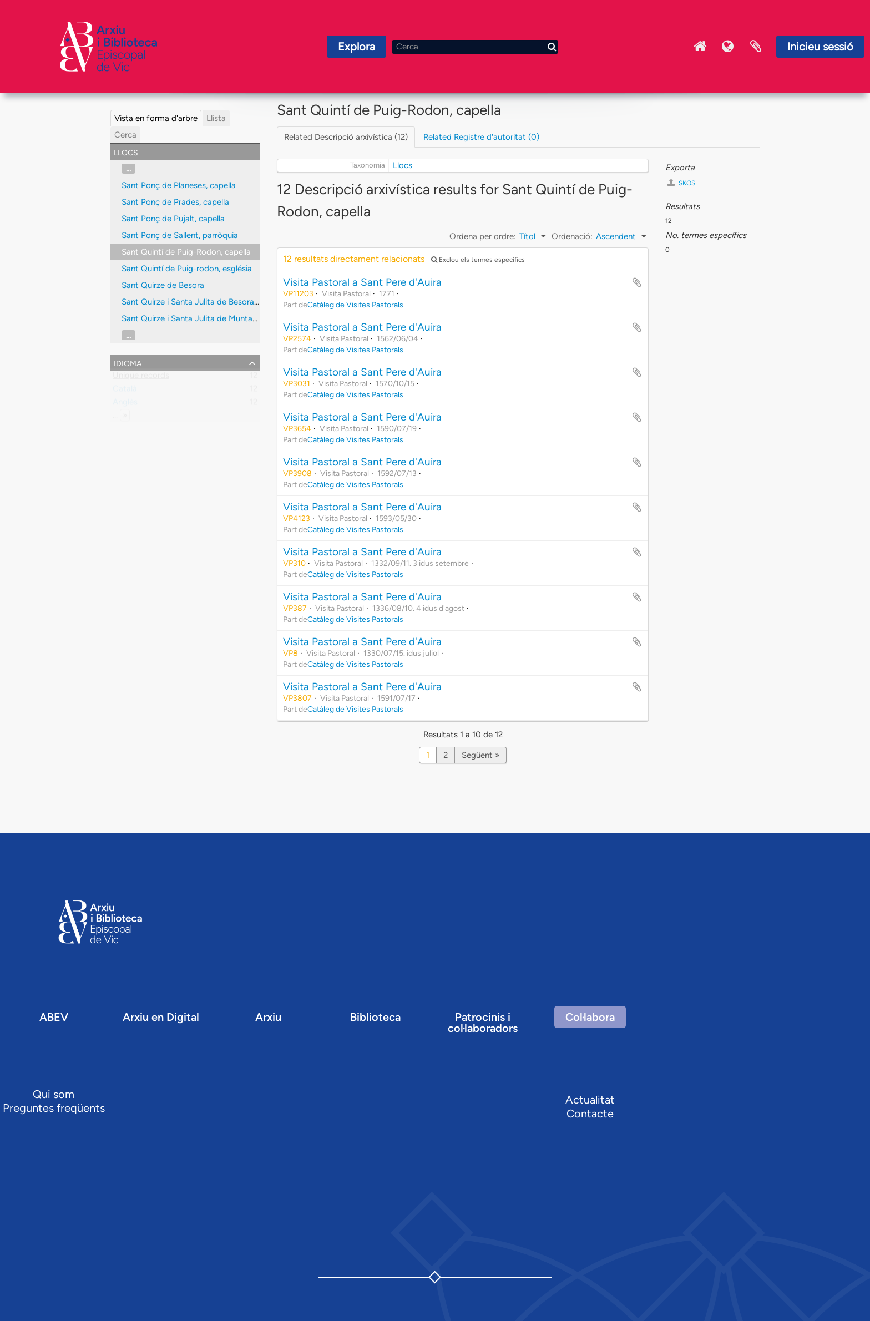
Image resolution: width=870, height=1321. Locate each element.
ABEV (53, 1017)
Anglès (125, 404)
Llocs (402, 165)
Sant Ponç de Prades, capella (175, 202)
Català (125, 391)
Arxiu (268, 1017)
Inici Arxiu (700, 46)
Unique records (141, 378)
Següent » (480, 755)
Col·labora (590, 1017)
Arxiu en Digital (161, 1017)
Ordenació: (572, 236)
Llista (216, 118)
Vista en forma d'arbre (156, 118)
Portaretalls (756, 46)
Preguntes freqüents (54, 1108)
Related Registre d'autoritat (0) (481, 137)
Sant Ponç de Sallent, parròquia (180, 235)
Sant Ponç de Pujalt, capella (173, 219)
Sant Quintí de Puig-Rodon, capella (186, 252)
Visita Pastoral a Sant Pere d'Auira (362, 282)
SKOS (681, 183)
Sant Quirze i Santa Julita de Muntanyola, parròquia (217, 318)
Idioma (728, 46)
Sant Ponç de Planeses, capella (179, 185)
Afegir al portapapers (637, 282)
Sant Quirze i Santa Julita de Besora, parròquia (208, 302)
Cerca (125, 135)
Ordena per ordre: (482, 236)
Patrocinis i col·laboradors (483, 1022)
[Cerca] (475, 47)
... (128, 169)
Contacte (590, 1113)
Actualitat (590, 1099)
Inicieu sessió (820, 46)
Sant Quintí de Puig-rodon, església (187, 269)
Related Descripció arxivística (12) (346, 137)
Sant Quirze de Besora (163, 285)
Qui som (53, 1094)
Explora (356, 46)
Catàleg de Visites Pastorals (355, 304)
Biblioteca (375, 1017)
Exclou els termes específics (478, 260)
